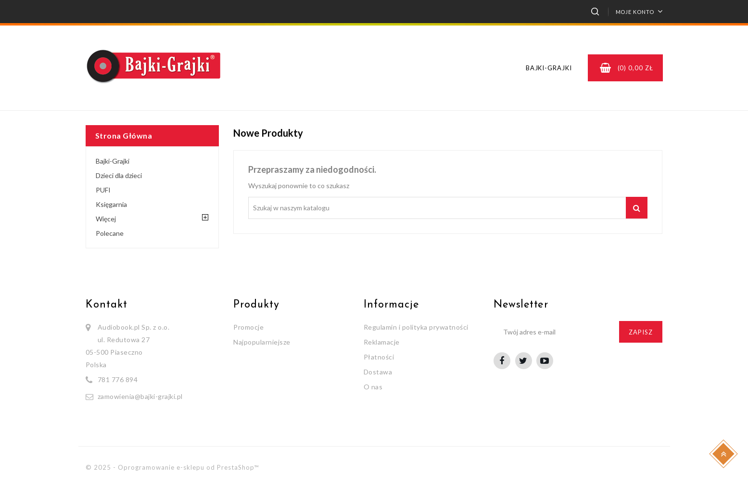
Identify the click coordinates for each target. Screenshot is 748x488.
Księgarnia (111, 204)
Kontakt (106, 304)
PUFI (103, 190)
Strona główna (123, 135)
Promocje (248, 327)
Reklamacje (382, 342)
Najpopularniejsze (262, 342)
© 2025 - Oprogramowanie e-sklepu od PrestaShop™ (172, 467)
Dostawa (378, 372)
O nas (373, 387)
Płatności (379, 357)
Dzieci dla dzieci (119, 175)
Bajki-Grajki (549, 68)
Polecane (110, 233)
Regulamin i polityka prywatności (416, 327)
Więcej (106, 219)
